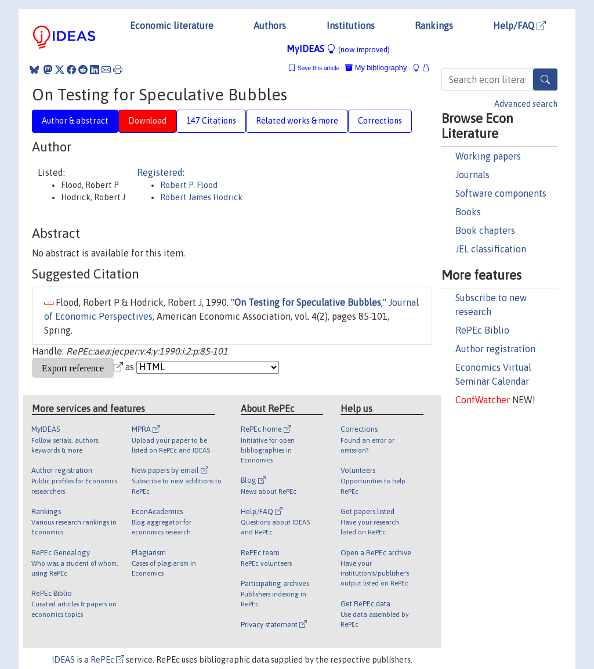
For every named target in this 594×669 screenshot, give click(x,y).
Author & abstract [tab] (75, 120)
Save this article (318, 68)
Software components (500, 193)
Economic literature (171, 25)
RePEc (107, 659)
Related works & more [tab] (297, 120)
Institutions (351, 25)
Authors (269, 25)
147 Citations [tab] (211, 120)
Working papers (488, 156)
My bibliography (376, 67)
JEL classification (490, 249)
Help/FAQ (519, 25)
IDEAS (63, 659)
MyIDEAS (338, 49)
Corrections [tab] (380, 120)
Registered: (160, 172)
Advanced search (525, 104)
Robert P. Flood (189, 185)
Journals (472, 174)
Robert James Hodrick (201, 197)
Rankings (434, 25)
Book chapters (485, 230)
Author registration (495, 348)
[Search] (545, 79)
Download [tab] (147, 120)
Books (468, 212)
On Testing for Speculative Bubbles (307, 302)
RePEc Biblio (482, 330)
